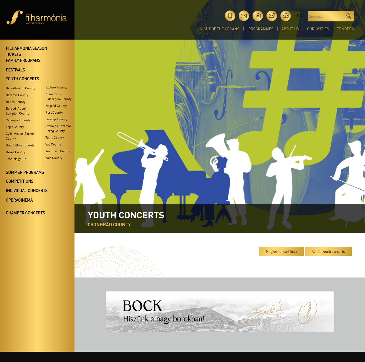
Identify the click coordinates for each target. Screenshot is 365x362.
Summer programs (25, 172)
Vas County (53, 144)
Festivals (15, 69)
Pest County (54, 112)
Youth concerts (22, 78)
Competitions (19, 181)
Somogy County (56, 119)
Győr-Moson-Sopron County (20, 135)
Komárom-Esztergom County (58, 96)
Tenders (345, 28)
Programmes (260, 28)
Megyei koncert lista (281, 251)
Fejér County (15, 127)
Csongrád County (18, 120)
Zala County (53, 158)
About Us (290, 28)
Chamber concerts (25, 212)
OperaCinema (19, 200)
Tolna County (54, 137)
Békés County (15, 101)
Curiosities (318, 28)
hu (299, 16)
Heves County (15, 152)
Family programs (23, 60)
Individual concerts (26, 190)
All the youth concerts (328, 251)
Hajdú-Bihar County (20, 145)
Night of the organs (219, 28)
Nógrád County (56, 105)
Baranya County (17, 95)
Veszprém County (57, 151)
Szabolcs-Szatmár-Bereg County (59, 128)
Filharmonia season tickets (26, 51)
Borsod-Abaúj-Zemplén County (17, 110)
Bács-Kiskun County (20, 88)
